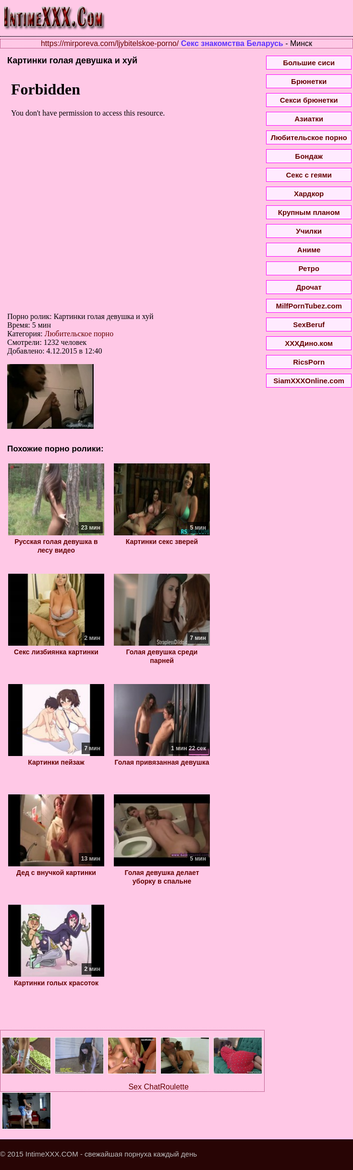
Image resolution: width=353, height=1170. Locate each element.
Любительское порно (79, 334)
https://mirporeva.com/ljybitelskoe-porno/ (110, 43)
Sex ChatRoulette (158, 1087)
